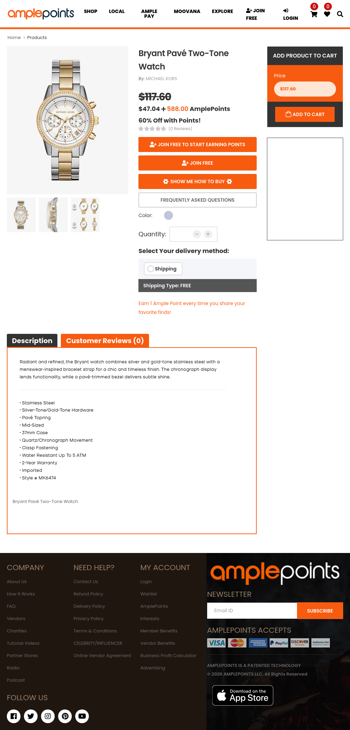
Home (14, 37)
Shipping (165, 268)
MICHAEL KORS (161, 78)
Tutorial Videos (23, 643)
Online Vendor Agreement (102, 655)
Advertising (152, 668)
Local (117, 11)
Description (32, 340)
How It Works (21, 594)
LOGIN (290, 15)
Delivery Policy (89, 606)
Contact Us (85, 581)
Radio (13, 668)
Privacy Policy (88, 618)
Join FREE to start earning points (201, 144)
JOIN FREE (255, 14)
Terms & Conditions (95, 631)
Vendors (16, 618)
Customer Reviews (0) (105, 340)
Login (146, 581)
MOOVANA (187, 11)
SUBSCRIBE (320, 610)
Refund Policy (88, 594)
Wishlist (148, 594)
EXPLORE (222, 11)
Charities (17, 631)
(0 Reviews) (180, 129)
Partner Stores (22, 655)
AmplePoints (154, 606)
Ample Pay (149, 14)
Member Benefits (158, 631)
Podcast (16, 680)
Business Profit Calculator (168, 655)
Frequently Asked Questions (197, 200)
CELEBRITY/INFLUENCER (97, 643)
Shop (90, 11)
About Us (17, 581)
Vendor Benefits (157, 643)
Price (280, 75)
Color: (145, 215)
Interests (149, 618)
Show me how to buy (197, 181)
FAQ (11, 606)
